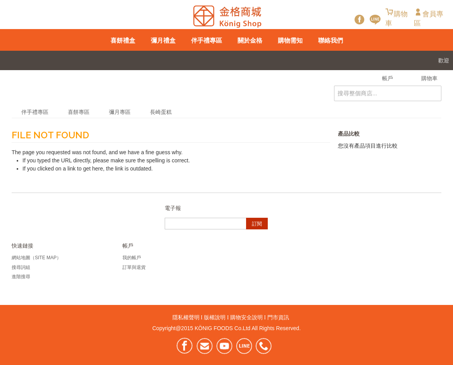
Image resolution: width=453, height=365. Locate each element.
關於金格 (250, 40)
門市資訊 (278, 317)
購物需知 (290, 40)
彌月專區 (120, 112)
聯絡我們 (330, 40)
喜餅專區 (79, 112)
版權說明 (215, 317)
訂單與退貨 (134, 267)
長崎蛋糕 (161, 112)
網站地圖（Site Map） (36, 257)
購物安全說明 (246, 317)
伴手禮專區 (206, 40)
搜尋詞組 (21, 267)
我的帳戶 (131, 257)
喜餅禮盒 (122, 40)
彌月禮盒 (163, 40)
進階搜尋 (21, 276)
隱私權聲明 (186, 317)
